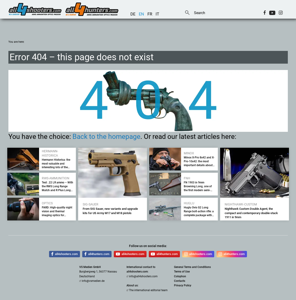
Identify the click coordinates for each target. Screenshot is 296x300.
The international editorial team (148, 290)
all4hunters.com (96, 254)
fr (149, 14)
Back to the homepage (106, 136)
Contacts (179, 280)
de (132, 14)
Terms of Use (182, 271)
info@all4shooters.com (143, 276)
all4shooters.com (64, 254)
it (157, 14)
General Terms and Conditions (192, 267)
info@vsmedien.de (93, 280)
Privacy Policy (182, 285)
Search (187, 13)
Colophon (180, 276)
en (141, 14)
